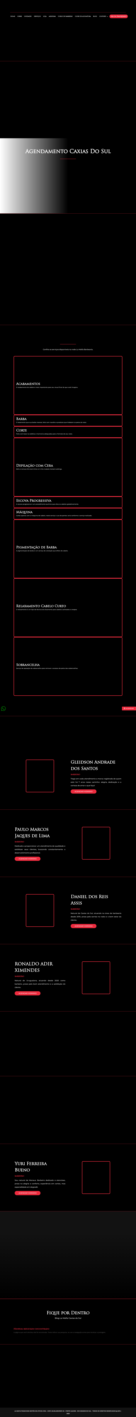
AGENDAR (52, 16)
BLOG (95, 16)
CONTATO (102, 16)
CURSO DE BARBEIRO (65, 16)
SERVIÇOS (37, 16)
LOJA (44, 16)
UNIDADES (28, 16)
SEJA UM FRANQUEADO (119, 16)
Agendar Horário (84, 791)
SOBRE (19, 16)
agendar (130, 708)
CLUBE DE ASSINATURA (83, 16)
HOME (12, 16)
